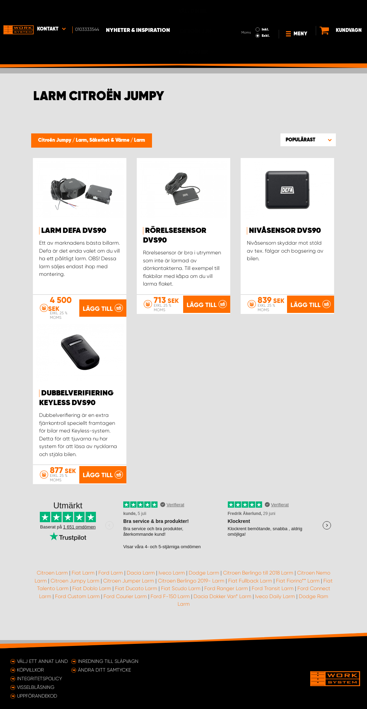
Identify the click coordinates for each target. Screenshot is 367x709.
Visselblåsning (35, 687)
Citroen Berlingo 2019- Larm (191, 589)
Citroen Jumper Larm (128, 589)
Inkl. (248, 9)
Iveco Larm (172, 581)
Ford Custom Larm (77, 604)
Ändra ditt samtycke (104, 670)
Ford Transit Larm (273, 596)
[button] (308, 139)
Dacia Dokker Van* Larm (222, 604)
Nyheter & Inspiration (138, 11)
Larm (139, 140)
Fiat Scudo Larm (180, 596)
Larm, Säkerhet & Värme (103, 140)
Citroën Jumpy (55, 140)
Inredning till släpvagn (108, 661)
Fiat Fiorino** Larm (298, 589)
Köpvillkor (30, 670)
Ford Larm (110, 581)
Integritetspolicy (39, 678)
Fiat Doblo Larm (91, 596)
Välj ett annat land (42, 661)
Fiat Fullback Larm (250, 589)
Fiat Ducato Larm (136, 596)
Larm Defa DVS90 (73, 231)
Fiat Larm (83, 581)
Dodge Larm (204, 581)
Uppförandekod (37, 696)
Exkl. (249, 16)
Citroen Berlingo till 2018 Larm (258, 581)
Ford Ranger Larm (226, 596)
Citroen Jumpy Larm (75, 589)
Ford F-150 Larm (170, 604)
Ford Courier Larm (125, 604)
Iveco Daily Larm (275, 604)
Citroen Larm (52, 581)
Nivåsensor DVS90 (285, 231)
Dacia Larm (141, 581)
